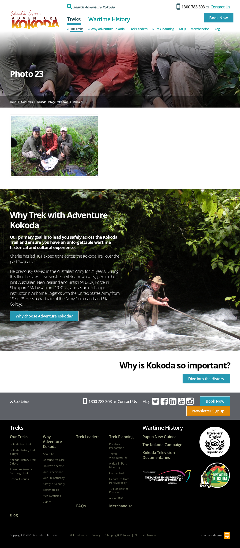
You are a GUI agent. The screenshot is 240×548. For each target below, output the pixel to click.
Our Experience (53, 472)
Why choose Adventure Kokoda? (44, 316)
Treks (74, 19)
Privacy (96, 535)
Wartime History (109, 19)
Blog (217, 29)
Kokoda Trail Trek (21, 444)
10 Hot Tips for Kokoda (118, 490)
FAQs (182, 29)
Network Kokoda (145, 535)
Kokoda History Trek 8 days (23, 452)
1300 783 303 (190, 7)
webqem (216, 535)
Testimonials (51, 490)
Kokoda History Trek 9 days (23, 461)
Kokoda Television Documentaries (158, 455)
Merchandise (200, 29)
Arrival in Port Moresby (118, 465)
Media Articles (52, 496)
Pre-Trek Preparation (116, 446)
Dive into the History (206, 378)
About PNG (116, 498)
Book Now (218, 17)
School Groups (19, 479)
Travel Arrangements (118, 455)
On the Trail (116, 473)
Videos (47, 502)
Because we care (54, 460)
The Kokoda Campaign (162, 444)
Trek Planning (163, 29)
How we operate (53, 466)
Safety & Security (54, 484)
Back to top (19, 401)
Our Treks (75, 29)
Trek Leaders (138, 29)
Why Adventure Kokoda (106, 29)
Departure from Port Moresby (119, 480)
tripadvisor (214, 442)
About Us (49, 454)
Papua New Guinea (159, 436)
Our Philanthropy (54, 478)
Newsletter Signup (208, 411)
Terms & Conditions (74, 535)
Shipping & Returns (117, 535)
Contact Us (220, 7)
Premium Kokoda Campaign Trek (21, 471)
